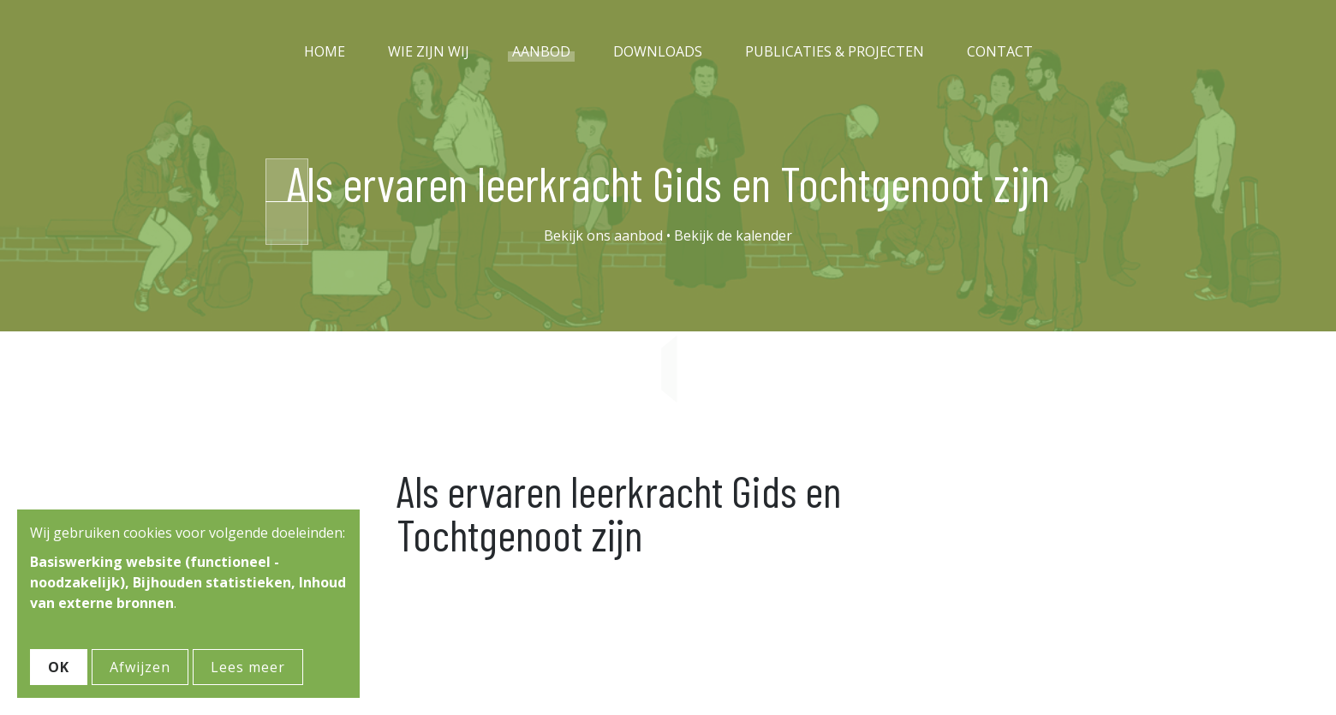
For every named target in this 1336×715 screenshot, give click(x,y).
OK (58, 667)
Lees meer (248, 667)
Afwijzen (140, 667)
